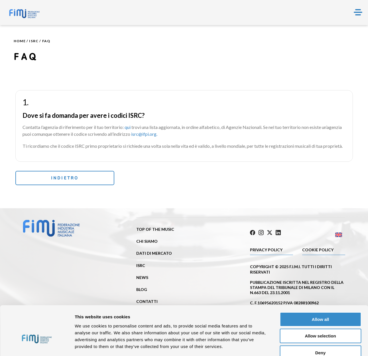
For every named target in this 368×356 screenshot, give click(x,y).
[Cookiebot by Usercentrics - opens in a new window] (37, 345)
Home (20, 41)
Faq (46, 41)
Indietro (53, 178)
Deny (320, 319)
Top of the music (155, 229)
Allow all (320, 286)
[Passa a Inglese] (321, 234)
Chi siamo (147, 241)
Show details (299, 344)
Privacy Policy (266, 249)
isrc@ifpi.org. (144, 134)
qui (128, 127)
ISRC (33, 41)
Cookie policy (318, 249)
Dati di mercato (154, 253)
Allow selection (320, 303)
